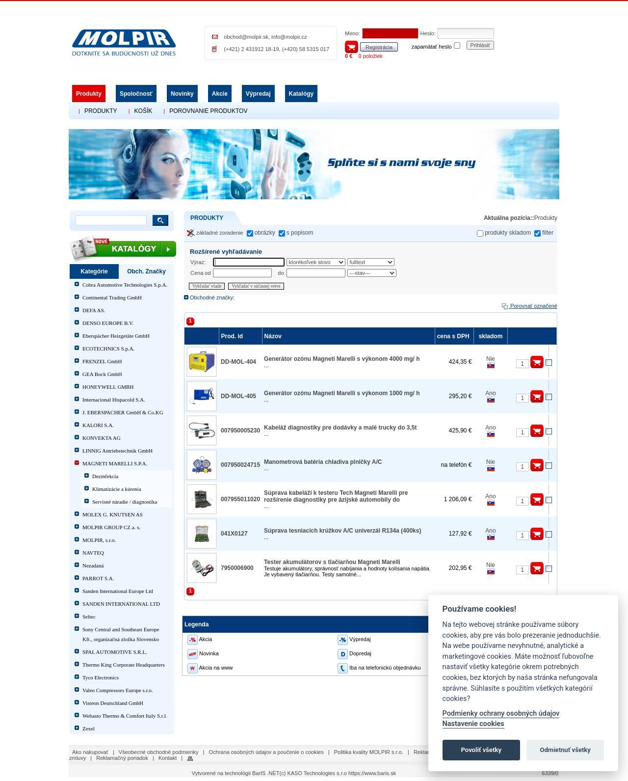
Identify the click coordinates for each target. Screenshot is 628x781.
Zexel (88, 728)
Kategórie (93, 271)
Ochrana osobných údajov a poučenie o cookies (266, 752)
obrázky (265, 232)
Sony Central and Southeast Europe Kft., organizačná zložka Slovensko (120, 634)
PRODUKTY (100, 111)
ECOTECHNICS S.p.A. (108, 348)
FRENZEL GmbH (102, 361)
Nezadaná (93, 565)
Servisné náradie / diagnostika (124, 502)
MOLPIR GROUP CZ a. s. (111, 527)
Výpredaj (258, 93)
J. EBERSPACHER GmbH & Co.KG (122, 412)
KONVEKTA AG (101, 438)
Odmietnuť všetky (565, 750)
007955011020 (240, 499)
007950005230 (240, 430)
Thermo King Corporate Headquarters (123, 665)
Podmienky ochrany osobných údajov (501, 713)
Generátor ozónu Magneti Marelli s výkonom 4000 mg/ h (341, 358)
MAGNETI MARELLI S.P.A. (114, 463)
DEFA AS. (93, 310)
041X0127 (234, 533)
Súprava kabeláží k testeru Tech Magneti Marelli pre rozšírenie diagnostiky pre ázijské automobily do (336, 496)
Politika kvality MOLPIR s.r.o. (368, 752)
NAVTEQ (93, 553)
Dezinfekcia (105, 476)
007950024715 (240, 464)
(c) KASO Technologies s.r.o (313, 773)
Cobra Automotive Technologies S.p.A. (124, 285)
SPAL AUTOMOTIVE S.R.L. (114, 652)
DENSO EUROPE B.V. (107, 323)
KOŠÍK (143, 111)
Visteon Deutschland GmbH (112, 703)
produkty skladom (508, 232)
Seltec (89, 616)
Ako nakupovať (90, 752)
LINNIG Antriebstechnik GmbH (117, 451)
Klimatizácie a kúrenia (116, 489)
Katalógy (301, 93)
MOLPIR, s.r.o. (99, 540)
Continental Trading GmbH (112, 297)
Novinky (182, 93)
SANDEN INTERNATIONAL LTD (121, 604)
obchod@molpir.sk (246, 37)
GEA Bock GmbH (102, 374)
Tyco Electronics (100, 677)
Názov (274, 336)
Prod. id (233, 336)
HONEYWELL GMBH (107, 387)
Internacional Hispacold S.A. (113, 400)
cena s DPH (454, 336)
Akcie (220, 93)
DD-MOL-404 (238, 361)
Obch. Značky (146, 271)
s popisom (300, 232)
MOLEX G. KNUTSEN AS (112, 514)
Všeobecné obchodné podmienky (159, 752)
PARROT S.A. (98, 578)
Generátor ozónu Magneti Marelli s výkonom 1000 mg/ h (341, 393)
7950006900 (237, 568)
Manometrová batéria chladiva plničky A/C (323, 461)
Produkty (89, 93)
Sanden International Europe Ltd (117, 591)
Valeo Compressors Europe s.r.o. (117, 690)
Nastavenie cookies (473, 724)
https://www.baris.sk (372, 773)
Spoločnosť (136, 93)
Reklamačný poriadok (122, 758)
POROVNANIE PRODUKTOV (208, 111)
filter (547, 232)
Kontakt (167, 758)
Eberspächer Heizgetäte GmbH (116, 336)
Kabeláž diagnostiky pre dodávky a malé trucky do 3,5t (340, 427)
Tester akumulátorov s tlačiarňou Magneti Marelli (332, 562)
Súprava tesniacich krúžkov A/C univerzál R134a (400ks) (342, 530)
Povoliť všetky (481, 750)
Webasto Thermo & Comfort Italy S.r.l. (124, 716)
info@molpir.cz (289, 37)
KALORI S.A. (98, 425)
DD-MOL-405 (238, 396)
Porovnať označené (529, 306)
